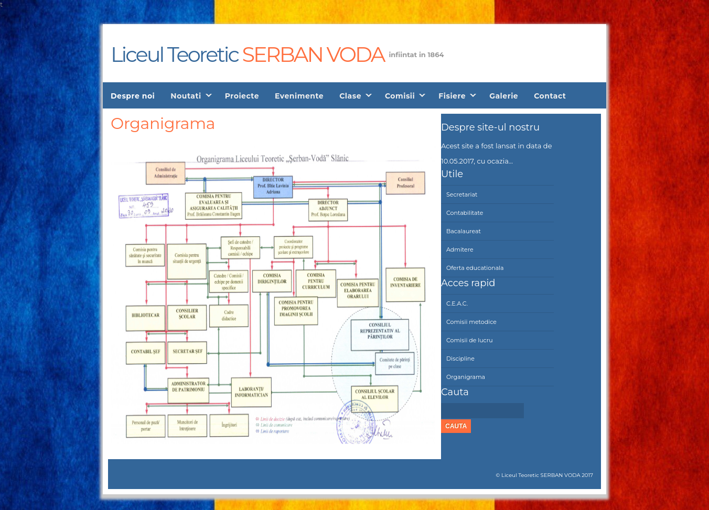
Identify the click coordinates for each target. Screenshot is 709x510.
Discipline (460, 358)
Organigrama (465, 377)
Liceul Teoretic (247, 52)
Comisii (400, 96)
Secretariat (462, 194)
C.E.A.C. (457, 303)
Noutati (185, 96)
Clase (350, 96)
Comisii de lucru (469, 340)
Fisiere (452, 96)
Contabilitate (465, 212)
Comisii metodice (471, 321)
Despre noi (133, 96)
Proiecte (242, 96)
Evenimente (299, 96)
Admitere (460, 249)
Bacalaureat (463, 231)
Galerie (503, 96)
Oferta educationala (475, 268)
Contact (550, 96)
